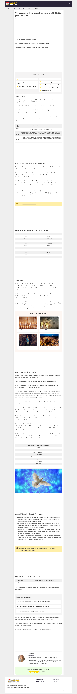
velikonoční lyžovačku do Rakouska (26, 550)
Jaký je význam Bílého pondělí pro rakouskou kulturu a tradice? (34, 606)
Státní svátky (25, 4)
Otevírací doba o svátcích (46, 4)
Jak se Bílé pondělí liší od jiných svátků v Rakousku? (32, 611)
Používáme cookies (56, 679)
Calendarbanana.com (9, 8)
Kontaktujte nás (56, 681)
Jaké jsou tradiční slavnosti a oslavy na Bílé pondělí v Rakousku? (35, 601)
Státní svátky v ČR (40, 681)
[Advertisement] (38, 28)
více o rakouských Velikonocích (29, 204)
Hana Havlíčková (31, 655)
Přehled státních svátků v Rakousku (18, 8)
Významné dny (34, 4)
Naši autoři (55, 683)
